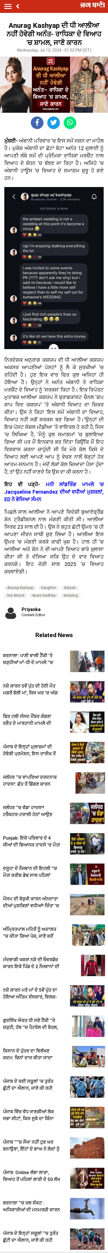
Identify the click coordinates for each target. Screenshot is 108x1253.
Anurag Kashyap (20, 588)
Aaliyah (70, 588)
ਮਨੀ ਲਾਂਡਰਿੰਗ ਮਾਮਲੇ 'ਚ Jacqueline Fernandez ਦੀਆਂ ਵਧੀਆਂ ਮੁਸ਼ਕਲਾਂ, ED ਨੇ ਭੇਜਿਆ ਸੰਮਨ (54, 491)
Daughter (48, 588)
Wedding (71, 596)
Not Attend (15, 596)
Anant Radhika (44, 596)
